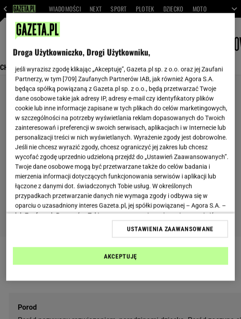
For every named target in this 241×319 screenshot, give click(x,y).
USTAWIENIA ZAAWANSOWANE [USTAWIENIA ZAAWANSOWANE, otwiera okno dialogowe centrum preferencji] (170, 228)
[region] (120, 147)
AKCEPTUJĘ (120, 256)
